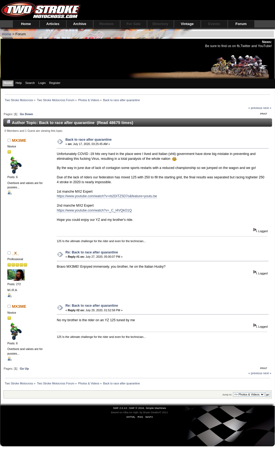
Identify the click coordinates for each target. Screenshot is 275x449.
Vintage (187, 24)
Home (26, 24)
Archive (79, 24)
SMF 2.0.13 (120, 407)
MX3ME (19, 140)
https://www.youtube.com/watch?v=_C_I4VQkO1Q (94, 210)
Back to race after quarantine (88, 140)
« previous (255, 107)
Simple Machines (156, 407)
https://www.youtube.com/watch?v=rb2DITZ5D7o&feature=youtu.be (107, 196)
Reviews (106, 24)
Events (214, 24)
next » (267, 107)
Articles (52, 24)
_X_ (15, 253)
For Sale (133, 24)
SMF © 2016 (136, 407)
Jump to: (227, 394)
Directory (160, 24)
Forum (241, 24)
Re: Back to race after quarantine (91, 252)
